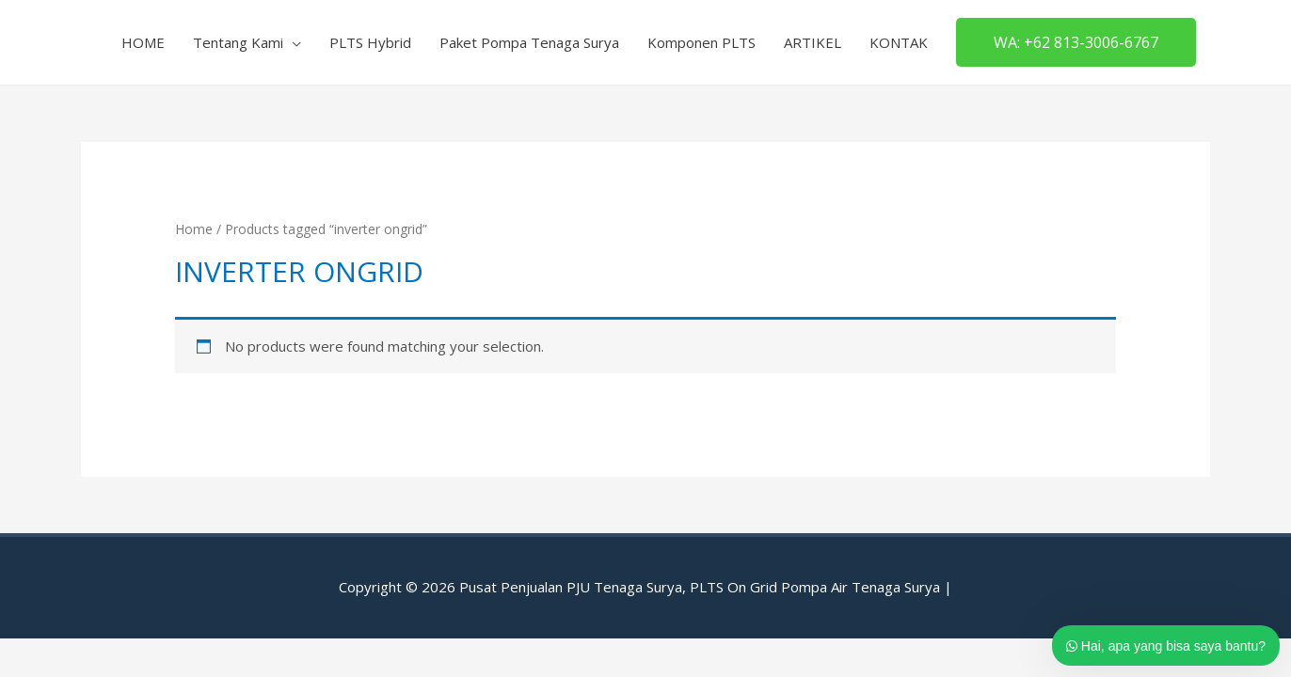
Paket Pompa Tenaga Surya (529, 42)
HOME (143, 42)
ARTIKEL (812, 42)
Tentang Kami (238, 42)
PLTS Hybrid (370, 42)
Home (194, 229)
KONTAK (898, 42)
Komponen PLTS (701, 42)
